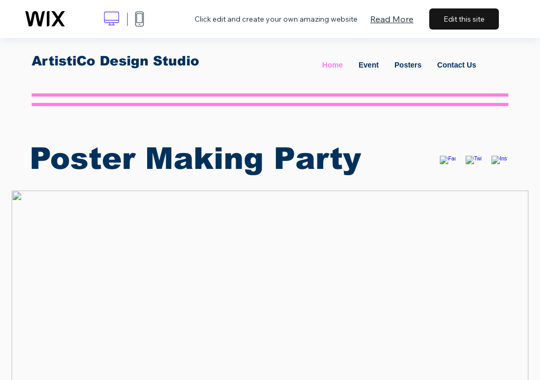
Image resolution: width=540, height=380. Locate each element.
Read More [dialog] (391, 19)
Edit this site (464, 19)
